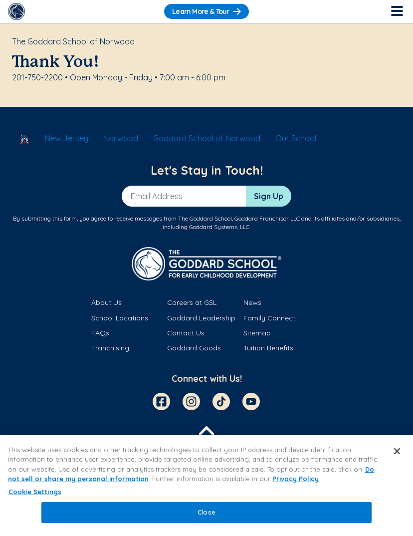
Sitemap (257, 332)
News (252, 302)
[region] (206, 485)
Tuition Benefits (268, 347)
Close (206, 512)
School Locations (119, 317)
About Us (106, 302)
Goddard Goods (194, 347)
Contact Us (186, 332)
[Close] (397, 451)
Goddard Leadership (201, 317)
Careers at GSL (191, 302)
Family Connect (269, 317)
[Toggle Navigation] (396, 11)
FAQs (100, 332)
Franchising (110, 347)
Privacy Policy (295, 479)
